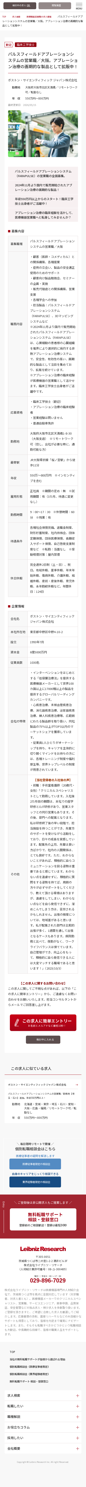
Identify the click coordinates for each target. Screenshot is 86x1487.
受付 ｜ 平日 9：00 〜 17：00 (48, 1291)
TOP (4, 16)
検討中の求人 (21, 5)
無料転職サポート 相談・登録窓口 (34, 1397)
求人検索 (19, 16)
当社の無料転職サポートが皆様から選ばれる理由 (45, 1372)
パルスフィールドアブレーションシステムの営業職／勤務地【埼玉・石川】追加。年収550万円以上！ (42, 1102)
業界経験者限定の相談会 (36, 1190)
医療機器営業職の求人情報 (45, 16)
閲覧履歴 (56, 5)
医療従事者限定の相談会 (36, 1171)
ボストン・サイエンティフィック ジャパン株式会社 (41, 1088)
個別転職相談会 (35, 1380)
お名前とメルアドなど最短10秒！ (47, 1023)
